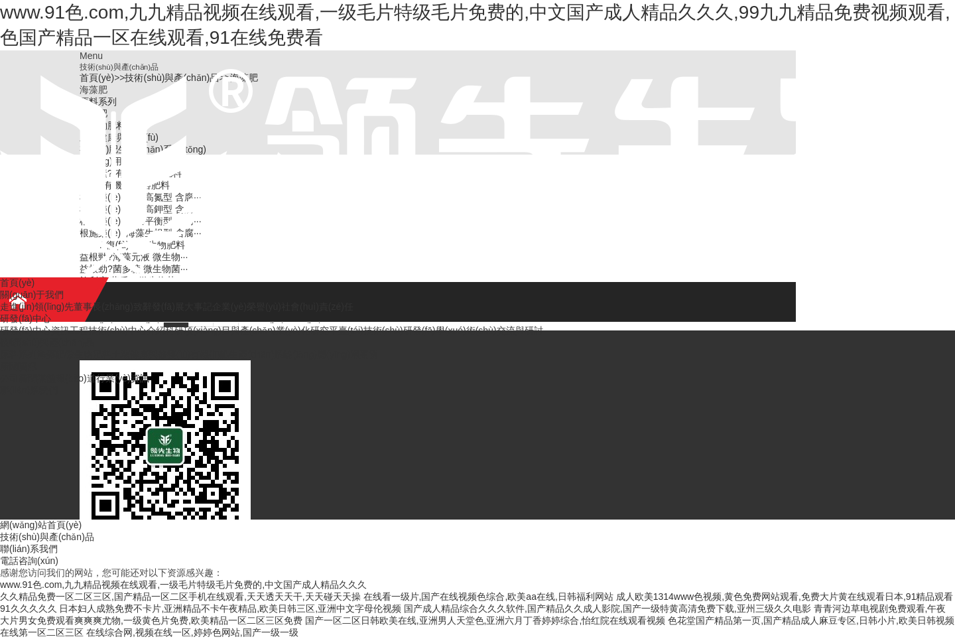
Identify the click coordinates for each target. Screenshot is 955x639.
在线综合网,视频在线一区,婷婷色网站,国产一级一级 (192, 632)
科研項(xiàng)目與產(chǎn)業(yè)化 (237, 330)
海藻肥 (51, 354)
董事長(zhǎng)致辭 (113, 306)
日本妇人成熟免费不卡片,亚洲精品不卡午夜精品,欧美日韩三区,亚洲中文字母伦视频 (230, 608)
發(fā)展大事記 (182, 306)
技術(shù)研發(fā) (399, 330)
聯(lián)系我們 (29, 390)
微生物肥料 (88, 354)
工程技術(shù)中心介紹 (117, 330)
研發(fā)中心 (25, 318)
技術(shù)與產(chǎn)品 (47, 342)
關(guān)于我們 (32, 294)
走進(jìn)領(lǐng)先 (37, 306)
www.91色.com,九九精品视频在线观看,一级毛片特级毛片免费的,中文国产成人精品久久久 (183, 584)
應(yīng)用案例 (347, 354)
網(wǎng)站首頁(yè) (41, 525)
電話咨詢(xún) (29, 560)
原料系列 (18, 354)
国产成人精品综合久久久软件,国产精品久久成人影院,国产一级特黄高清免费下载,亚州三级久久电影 (607, 608)
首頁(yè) (17, 282)
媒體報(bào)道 (66, 378)
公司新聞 (18, 378)
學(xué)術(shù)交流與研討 (489, 330)
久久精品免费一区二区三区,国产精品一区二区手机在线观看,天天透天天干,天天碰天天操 (180, 596)
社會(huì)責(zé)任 (317, 306)
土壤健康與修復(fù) (150, 354)
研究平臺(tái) (336, 330)
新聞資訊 (18, 366)
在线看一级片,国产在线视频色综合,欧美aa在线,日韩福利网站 (488, 596)
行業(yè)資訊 (122, 378)
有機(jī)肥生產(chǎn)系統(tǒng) (253, 354)
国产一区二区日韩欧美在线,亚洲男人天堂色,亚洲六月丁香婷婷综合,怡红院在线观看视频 (485, 620)
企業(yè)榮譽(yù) (246, 306)
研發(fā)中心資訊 (35, 330)
